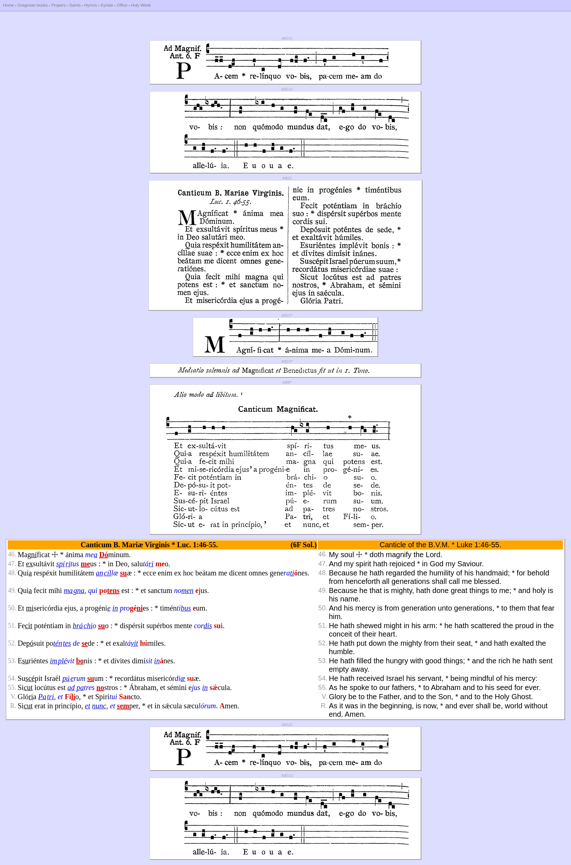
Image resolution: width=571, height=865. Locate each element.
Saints (75, 5)
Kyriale (107, 5)
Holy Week (141, 5)
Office (122, 5)
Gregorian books (33, 5)
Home (8, 5)
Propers (58, 5)
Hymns (90, 5)
